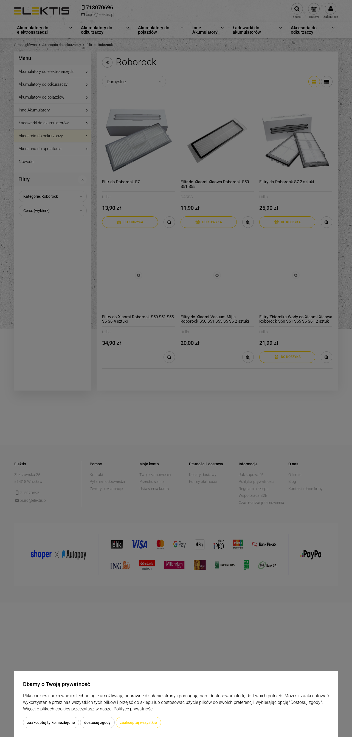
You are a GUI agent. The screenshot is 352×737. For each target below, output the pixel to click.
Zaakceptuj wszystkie (138, 722)
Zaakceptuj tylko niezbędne (51, 722)
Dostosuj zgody (97, 722)
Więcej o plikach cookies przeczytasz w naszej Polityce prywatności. (89, 709)
